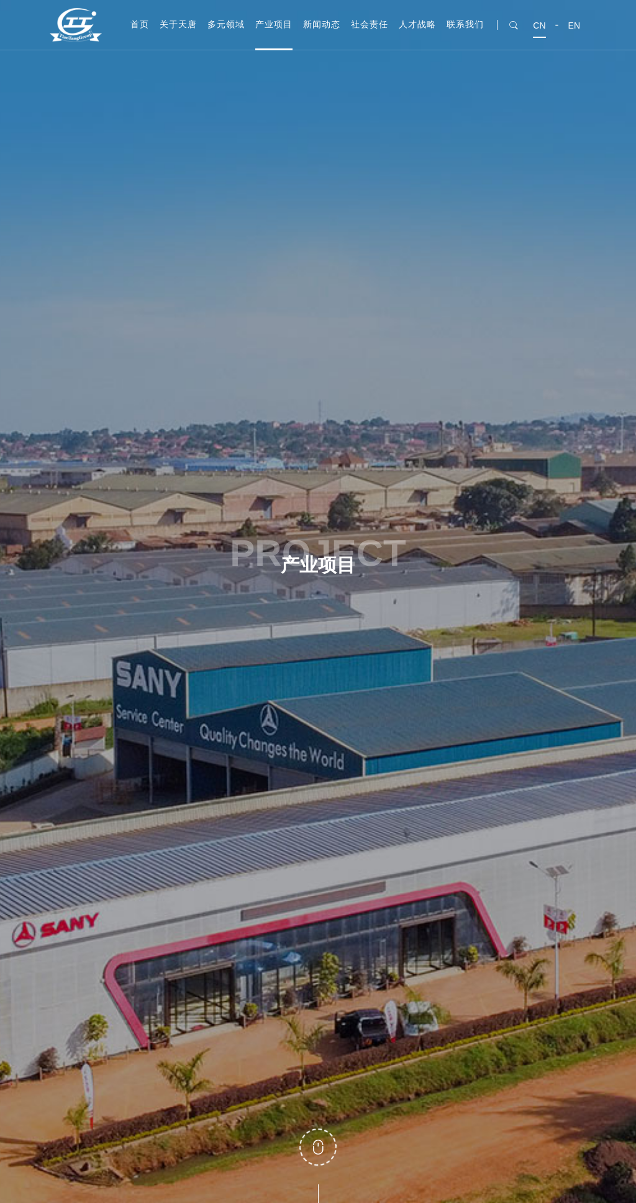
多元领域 (226, 24)
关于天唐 (178, 24)
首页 (139, 24)
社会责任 (369, 24)
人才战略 (417, 24)
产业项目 (274, 24)
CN (539, 25)
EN (574, 25)
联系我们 (465, 24)
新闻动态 (321, 24)
